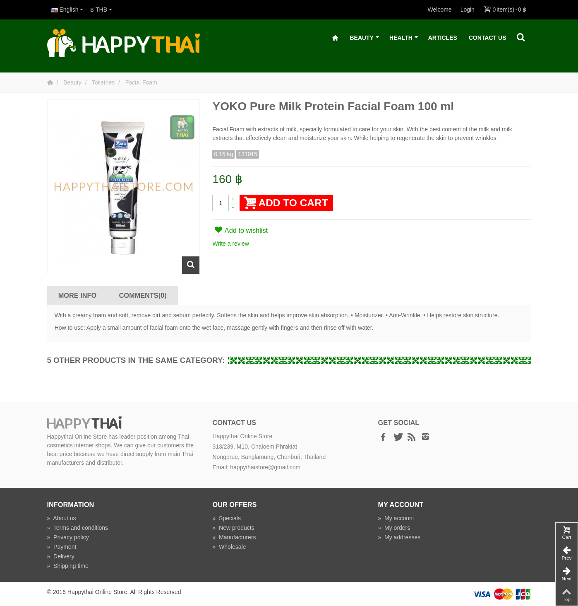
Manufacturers (234, 537)
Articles (442, 37)
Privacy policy (68, 537)
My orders (394, 527)
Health (403, 37)
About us (61, 518)
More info (77, 295)
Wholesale (229, 546)
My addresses (399, 537)
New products (233, 527)
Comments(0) (143, 295)
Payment (62, 546)
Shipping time (68, 566)
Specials (226, 518)
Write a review (230, 243)
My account (396, 518)
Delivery (60, 556)
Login (467, 9)
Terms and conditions (77, 527)
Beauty (364, 37)
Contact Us (487, 37)
